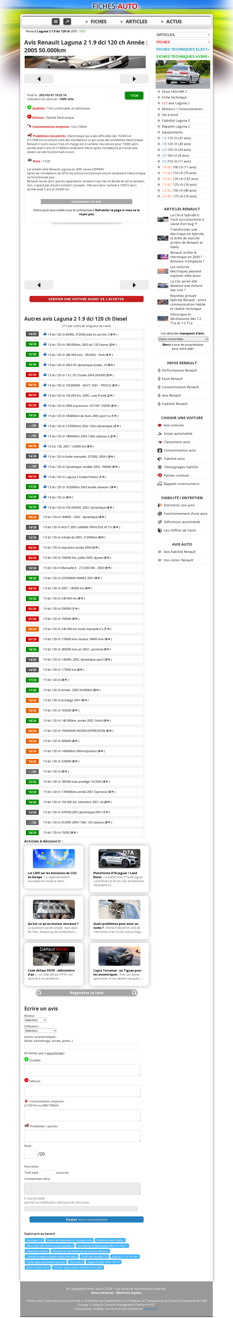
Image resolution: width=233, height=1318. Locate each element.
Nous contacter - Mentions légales (116, 1293)
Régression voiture (37, 1251)
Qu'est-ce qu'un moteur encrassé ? (53, 924)
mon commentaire (86, 1219)
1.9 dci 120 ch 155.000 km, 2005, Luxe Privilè (76, 396)
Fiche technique (174, 97)
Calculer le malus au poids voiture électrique (52, 1256)
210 (176, 161)
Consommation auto (180, 450)
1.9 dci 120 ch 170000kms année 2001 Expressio (75, 792)
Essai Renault (172, 378)
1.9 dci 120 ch (56, 497)
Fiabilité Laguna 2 (176, 120)
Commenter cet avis (86, 202)
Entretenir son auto (179, 505)
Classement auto (177, 442)
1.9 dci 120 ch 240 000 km (60, 598)
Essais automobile (178, 433)
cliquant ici (151, 1309)
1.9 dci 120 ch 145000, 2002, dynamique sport (73, 659)
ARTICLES (136, 21)
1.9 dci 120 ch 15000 (56, 832)
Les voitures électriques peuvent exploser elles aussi (186, 271)
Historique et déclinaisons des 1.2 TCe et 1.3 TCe (185, 318)
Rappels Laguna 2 (176, 126)
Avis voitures (174, 425)
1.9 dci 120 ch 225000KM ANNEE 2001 (68, 578)
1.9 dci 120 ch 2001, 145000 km (63, 588)
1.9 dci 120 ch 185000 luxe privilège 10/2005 (72, 782)
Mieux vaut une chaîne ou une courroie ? (50, 1245)
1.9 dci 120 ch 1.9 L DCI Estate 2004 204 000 (76, 375)
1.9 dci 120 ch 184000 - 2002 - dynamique (70, 517)
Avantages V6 (34, 1240)
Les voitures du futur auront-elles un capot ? (102, 1245)
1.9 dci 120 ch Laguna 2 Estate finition (73, 477)
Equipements (172, 132)
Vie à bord (170, 115)
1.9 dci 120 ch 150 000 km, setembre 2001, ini (73, 802)
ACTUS (174, 21)
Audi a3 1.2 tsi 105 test (125, 1256)
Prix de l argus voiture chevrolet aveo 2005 (78, 1267)
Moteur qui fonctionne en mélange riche (69, 1240)
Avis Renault (171, 395)
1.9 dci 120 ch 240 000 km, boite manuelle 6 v (73, 629)
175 (179, 196)
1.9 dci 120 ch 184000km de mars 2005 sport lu (78, 416)
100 (179, 167)
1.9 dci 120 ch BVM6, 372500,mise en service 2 (78, 334)
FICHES (98, 21)
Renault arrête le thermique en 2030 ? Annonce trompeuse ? (187, 256)
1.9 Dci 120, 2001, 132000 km (66, 446)
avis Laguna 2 (175, 103)
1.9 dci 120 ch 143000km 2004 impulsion (70, 751)
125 (179, 184)
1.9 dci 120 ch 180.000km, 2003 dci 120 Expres (77, 345)
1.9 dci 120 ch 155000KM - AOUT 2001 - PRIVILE (79, 385)
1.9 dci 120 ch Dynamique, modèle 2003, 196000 (79, 467)
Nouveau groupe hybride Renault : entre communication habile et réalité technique (188, 302)
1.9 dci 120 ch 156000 (57, 619)
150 (179, 190)
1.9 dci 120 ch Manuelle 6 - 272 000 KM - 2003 (73, 568)
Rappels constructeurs (182, 484)
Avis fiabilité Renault (180, 551)
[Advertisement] (86, 252)
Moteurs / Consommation (182, 109)
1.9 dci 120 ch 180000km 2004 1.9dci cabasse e (78, 436)
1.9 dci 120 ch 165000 (57, 710)
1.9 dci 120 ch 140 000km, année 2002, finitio (73, 721)
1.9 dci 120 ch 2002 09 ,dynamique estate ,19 (77, 365)
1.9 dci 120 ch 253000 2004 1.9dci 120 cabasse (73, 822)
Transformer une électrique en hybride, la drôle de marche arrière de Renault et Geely (187, 238)
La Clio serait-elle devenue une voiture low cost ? (186, 285)
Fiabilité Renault (175, 404)
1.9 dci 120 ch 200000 (57, 609)
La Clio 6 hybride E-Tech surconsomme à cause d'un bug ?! (187, 219)
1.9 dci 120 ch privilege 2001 (61, 700)
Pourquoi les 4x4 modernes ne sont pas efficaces (80, 1251)
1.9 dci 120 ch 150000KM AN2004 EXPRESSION (74, 731)
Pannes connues (176, 475)
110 (176, 138)
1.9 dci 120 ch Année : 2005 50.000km (68, 690)
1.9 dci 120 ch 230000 (57, 761)
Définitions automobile (182, 522)
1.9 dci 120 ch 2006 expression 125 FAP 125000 (78, 406)
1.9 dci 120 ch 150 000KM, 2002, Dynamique (76, 507)
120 (176, 144)
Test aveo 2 (76, 1262)
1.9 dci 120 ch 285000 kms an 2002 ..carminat (73, 649)
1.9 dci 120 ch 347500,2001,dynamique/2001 (72, 812)
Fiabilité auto (174, 458)
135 (176, 149)
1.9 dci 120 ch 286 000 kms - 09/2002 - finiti (76, 355)
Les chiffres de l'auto (180, 530)
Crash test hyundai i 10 (94, 1256)
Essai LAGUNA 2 (174, 91)
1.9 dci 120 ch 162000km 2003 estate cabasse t (78, 487)
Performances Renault (179, 370)
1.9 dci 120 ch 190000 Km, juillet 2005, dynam (73, 558)
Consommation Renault (180, 387)
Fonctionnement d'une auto (186, 513)
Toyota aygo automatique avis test (46, 1262)
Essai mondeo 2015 (38, 1267)
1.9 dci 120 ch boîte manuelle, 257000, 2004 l (77, 457)
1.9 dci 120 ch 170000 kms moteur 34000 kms (73, 639)
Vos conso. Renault (178, 560)
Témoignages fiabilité (181, 467)
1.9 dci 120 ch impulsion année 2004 (67, 547)
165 (175, 155)
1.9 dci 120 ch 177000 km (59, 670)
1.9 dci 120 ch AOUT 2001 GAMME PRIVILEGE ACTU (77, 527)
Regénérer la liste (86, 992)
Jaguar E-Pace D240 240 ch (104, 1262)
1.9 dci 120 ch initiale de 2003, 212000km (70, 537)
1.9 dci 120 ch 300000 (57, 741)
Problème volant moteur (110, 1240)
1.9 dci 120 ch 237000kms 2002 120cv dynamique (79, 426)
